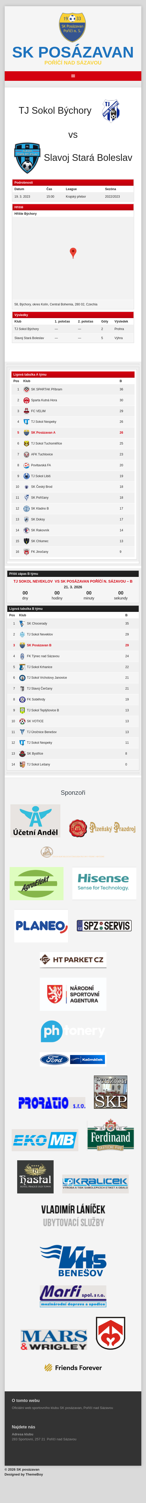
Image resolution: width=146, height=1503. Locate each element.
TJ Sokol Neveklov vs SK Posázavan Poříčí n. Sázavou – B (73, 581)
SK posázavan (73, 52)
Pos (16, 381)
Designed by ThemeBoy (24, 1474)
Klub (26, 381)
